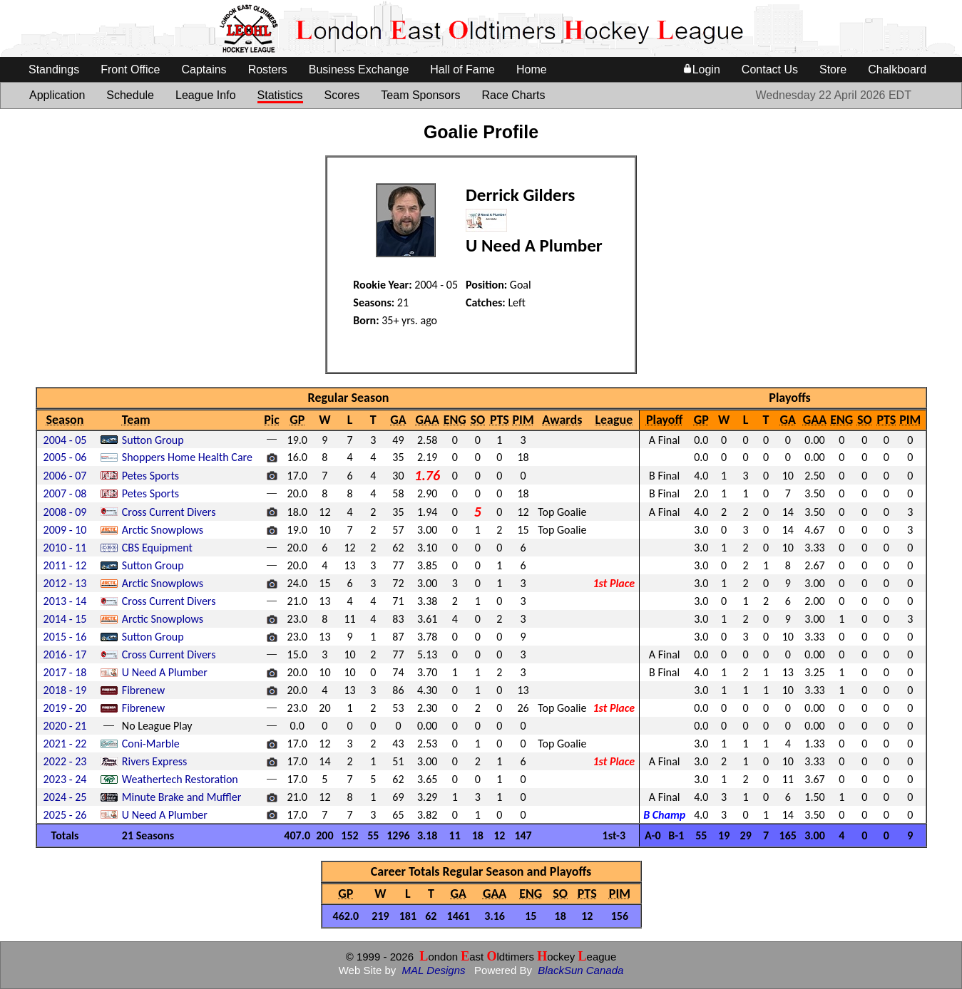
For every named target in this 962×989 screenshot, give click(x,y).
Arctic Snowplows (162, 530)
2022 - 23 (65, 761)
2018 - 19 (65, 690)
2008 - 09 (65, 512)
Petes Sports (150, 475)
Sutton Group (153, 440)
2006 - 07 (65, 475)
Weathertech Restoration (180, 779)
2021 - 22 (65, 743)
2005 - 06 (65, 457)
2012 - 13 (65, 583)
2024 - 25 (65, 797)
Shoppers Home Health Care (187, 457)
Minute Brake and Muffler (182, 797)
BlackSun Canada (580, 970)
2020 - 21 (65, 725)
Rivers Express (155, 761)
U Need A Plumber (165, 672)
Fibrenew (143, 690)
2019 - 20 (65, 708)
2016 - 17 (65, 654)
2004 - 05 (65, 440)
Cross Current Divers (169, 512)
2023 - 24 (65, 779)
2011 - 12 (65, 565)
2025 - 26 (65, 815)
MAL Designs (434, 970)
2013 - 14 (65, 601)
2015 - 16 (65, 636)
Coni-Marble (151, 743)
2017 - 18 (65, 672)
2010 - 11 (65, 547)
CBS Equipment (157, 547)
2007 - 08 (65, 493)
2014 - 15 (65, 619)
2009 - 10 (65, 530)
